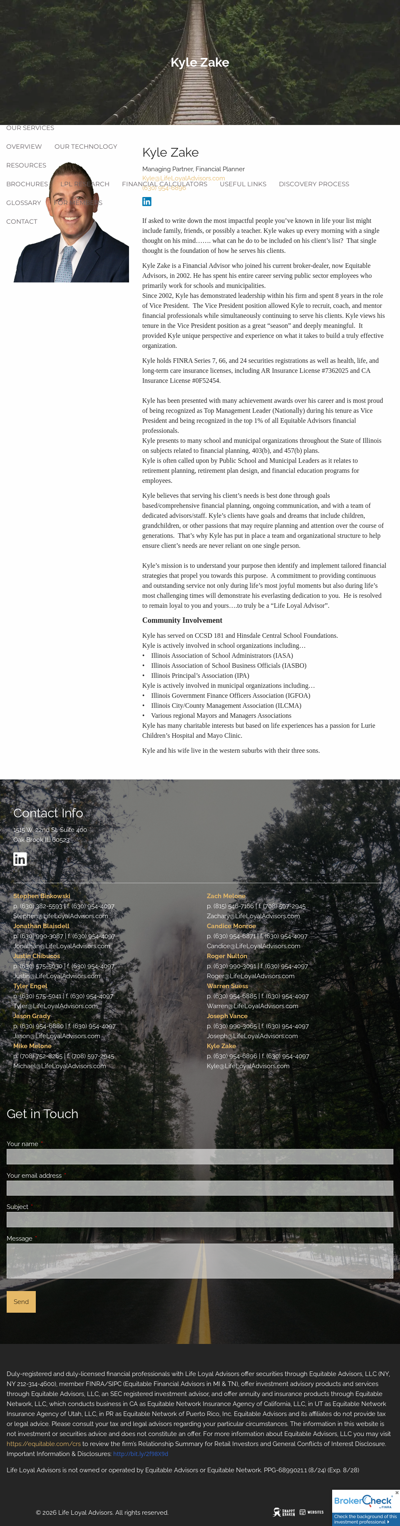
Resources (26, 165)
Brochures (27, 184)
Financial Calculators (164, 184)
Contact (21, 221)
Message (50, 1238)
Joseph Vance (227, 1016)
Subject (48, 1207)
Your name (53, 1144)
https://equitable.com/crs (44, 1444)
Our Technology (86, 146)
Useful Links (243, 184)
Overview (24, 146)
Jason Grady (31, 1016)
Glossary (23, 203)
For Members (78, 203)
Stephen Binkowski (41, 896)
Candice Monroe (231, 926)
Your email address (64, 1175)
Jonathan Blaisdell (41, 926)
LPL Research (84, 184)
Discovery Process (314, 184)
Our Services (30, 128)
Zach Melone (226, 896)
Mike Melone (32, 1046)
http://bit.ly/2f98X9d (140, 1454)
